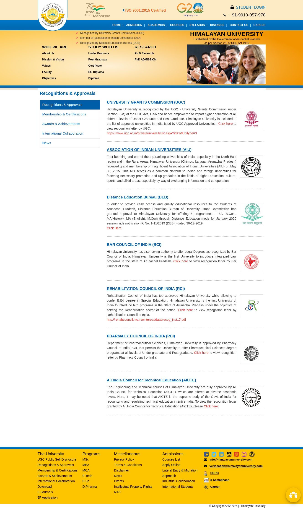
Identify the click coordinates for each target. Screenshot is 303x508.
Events (119, 481)
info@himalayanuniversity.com (231, 459)
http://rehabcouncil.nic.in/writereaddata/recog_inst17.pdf (146, 319)
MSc (86, 459)
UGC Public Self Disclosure (57, 459)
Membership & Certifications (64, 114)
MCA (86, 470)
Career (215, 486)
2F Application (48, 497)
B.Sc (86, 481)
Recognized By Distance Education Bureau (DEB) (110, 42)
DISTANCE (217, 25)
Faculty (47, 72)
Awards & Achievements (61, 124)
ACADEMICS (156, 25)
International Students (177, 486)
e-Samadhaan (219, 480)
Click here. (211, 406)
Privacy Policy (124, 459)
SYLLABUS (197, 25)
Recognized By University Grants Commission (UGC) (112, 33)
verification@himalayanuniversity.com (236, 466)
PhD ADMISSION (145, 59)
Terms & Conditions (128, 465)
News (46, 143)
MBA (86, 465)
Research (145, 47)
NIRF (118, 492)
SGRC (214, 473)
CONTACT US (239, 25)
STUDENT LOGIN (251, 7)
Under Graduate (98, 53)
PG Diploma (96, 72)
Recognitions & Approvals (62, 105)
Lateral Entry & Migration (179, 470)
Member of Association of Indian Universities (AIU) (110, 37)
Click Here (114, 228)
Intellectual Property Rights (133, 486)
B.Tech (87, 476)
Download (45, 486)
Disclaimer (121, 470)
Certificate (95, 65)
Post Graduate (97, 59)
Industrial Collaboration (178, 481)
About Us (48, 53)
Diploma (93, 78)
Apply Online (171, 465)
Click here (225, 123)
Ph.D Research (144, 53)
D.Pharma (90, 486)
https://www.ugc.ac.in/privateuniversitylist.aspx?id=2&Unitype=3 (152, 133)
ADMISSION (134, 25)
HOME (116, 25)
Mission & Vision (53, 59)
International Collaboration (62, 133)
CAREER (260, 25)
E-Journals (45, 492)
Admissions (173, 454)
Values (46, 65)
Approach (169, 476)
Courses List (171, 459)
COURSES (177, 25)
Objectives (49, 78)
